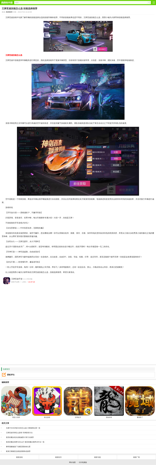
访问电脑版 (83, 462)
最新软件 (58, 457)
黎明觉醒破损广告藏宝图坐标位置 (18, 447)
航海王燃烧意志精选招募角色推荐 (18, 451)
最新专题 (97, 457)
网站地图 (72, 462)
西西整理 (9, 12)
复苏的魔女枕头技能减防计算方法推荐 (20, 437)
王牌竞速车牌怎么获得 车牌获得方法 (19, 433)
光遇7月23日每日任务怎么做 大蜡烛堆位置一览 (23, 428)
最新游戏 (19, 457)
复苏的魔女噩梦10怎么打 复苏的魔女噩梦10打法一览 (25, 442)
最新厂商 (136, 457)
